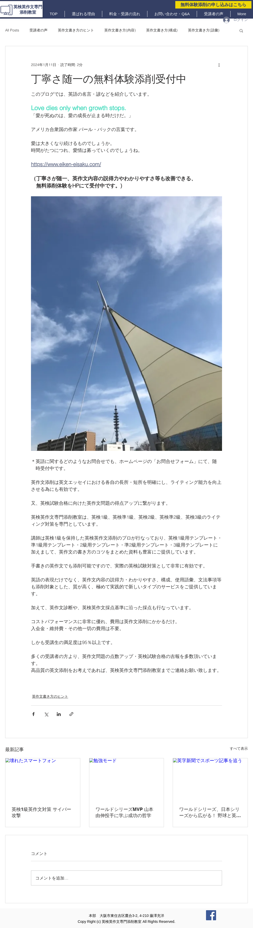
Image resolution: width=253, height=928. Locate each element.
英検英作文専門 (27, 7)
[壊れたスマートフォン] (42, 779)
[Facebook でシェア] (33, 714)
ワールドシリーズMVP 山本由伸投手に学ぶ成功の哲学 (124, 812)
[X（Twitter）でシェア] (46, 714)
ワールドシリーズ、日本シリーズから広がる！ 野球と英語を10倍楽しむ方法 (210, 813)
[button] (241, 30)
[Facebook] (211, 915)
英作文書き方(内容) (120, 30)
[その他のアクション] (219, 65)
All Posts (12, 30)
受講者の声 (38, 30)
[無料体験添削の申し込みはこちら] (213, 5)
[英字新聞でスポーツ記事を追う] (210, 779)
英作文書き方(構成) (162, 30)
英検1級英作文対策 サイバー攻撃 (41, 812)
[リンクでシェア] (71, 714)
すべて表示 (239, 748)
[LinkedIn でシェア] (58, 714)
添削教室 (28, 12)
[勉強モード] (126, 779)
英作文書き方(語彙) (203, 30)
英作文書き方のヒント (76, 30)
